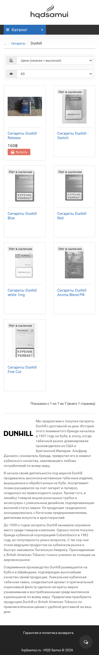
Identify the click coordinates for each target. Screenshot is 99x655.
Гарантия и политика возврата (48, 633)
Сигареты (15, 43)
